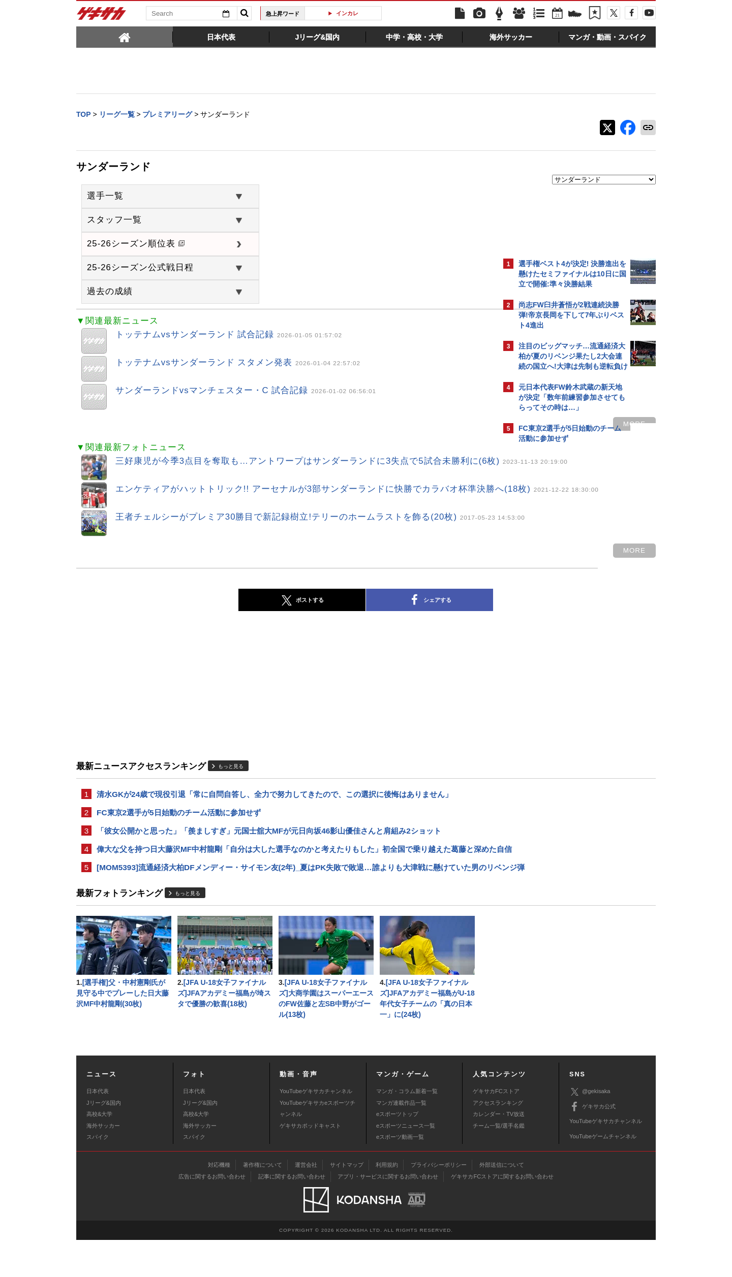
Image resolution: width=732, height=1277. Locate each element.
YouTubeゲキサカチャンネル (316, 1129)
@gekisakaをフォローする (559, 607)
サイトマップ (346, 1202)
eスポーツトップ (397, 1151)
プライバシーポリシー (439, 1202)
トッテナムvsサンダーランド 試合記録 (228, 335)
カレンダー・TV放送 (499, 1151)
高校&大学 (99, 1151)
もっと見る (230, 771)
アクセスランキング (498, 1140)
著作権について (262, 1202)
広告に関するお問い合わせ (212, 1213)
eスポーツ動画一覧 (400, 1174)
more (456, 425)
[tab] (124, 36)
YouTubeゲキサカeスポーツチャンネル (317, 1145)
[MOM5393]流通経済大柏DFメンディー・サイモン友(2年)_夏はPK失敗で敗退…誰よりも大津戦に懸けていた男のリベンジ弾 (284, 894)
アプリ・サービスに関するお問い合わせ (388, 1213)
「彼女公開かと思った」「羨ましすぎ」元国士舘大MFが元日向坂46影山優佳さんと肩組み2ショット (269, 838)
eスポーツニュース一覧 (405, 1163)
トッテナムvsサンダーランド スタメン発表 (237, 363)
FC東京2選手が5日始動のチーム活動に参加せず (179, 818)
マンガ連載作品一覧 (401, 1140)
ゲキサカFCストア (496, 1129)
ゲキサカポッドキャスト (310, 1163)
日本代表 (97, 1129)
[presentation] (124, 36)
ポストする (213, 605)
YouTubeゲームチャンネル (602, 1173)
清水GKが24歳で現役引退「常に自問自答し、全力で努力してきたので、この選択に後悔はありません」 (274, 799)
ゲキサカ (101, 16)
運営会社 (306, 1202)
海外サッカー (103, 1163)
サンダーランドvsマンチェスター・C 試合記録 (245, 391)
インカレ (347, 13)
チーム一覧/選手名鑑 (499, 1163)
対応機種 (219, 1202)
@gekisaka (590, 1129)
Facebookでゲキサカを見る (561, 628)
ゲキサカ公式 (592, 1144)
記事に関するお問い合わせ (291, 1213)
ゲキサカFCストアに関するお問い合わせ (502, 1213)
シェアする (340, 605)
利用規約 (387, 1202)
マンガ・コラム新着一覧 (407, 1129)
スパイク (97, 1174)
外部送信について (501, 1202)
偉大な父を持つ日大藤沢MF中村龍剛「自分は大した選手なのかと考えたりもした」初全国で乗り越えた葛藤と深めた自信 (285, 863)
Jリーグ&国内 (103, 1140)
